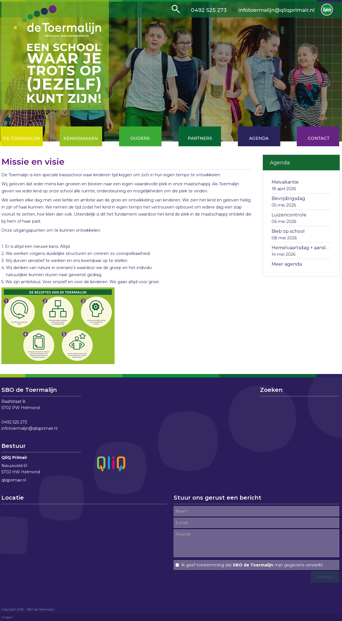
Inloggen (7, 617)
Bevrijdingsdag (288, 198)
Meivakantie (285, 182)
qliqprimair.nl (13, 480)
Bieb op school (288, 231)
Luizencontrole (289, 215)
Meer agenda (287, 264)
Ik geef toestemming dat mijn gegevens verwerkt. (252, 565)
